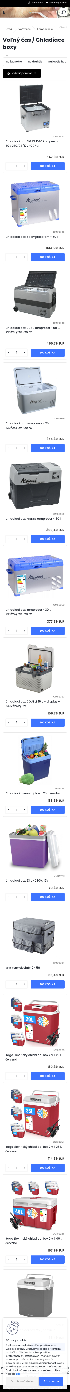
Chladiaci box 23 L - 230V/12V (26, 881)
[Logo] (35, 12)
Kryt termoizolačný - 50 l (23, 968)
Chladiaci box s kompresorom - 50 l (31, 237)
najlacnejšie (14, 61)
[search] (63, 12)
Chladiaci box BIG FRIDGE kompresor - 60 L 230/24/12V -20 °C (33, 143)
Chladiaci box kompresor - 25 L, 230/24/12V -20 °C (28, 425)
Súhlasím (51, 1381)
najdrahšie (35, 61)
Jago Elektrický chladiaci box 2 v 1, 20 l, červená (33, 1057)
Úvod (9, 29)
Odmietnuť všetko (22, 1381)
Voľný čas (24, 29)
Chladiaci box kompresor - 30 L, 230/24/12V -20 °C (28, 612)
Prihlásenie (37, 2)
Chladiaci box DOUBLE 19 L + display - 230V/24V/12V (32, 704)
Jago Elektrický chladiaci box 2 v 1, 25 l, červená (33, 1149)
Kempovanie (45, 29)
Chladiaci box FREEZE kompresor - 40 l (33, 519)
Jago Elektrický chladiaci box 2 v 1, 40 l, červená (33, 1241)
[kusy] (16, 166)
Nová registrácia (58, 2)
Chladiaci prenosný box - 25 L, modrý (32, 793)
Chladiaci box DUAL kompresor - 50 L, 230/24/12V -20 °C (32, 330)
